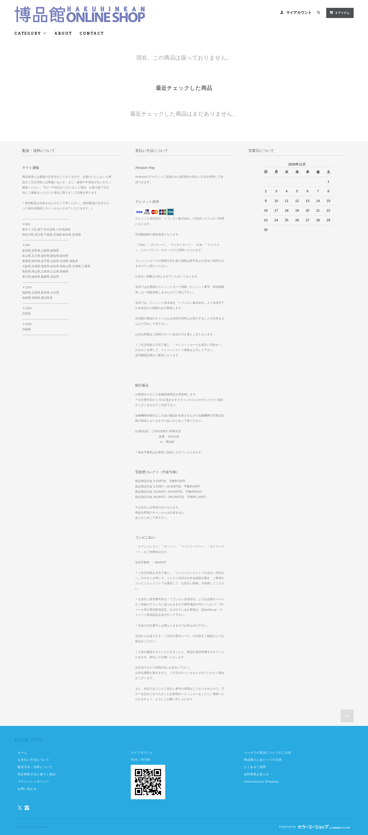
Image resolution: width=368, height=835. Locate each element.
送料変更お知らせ (256, 774)
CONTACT (92, 33)
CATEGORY (30, 33)
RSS (134, 759)
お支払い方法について (33, 759)
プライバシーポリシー (33, 781)
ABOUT (63, 33)
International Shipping (261, 781)
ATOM (145, 759)
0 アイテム (339, 12)
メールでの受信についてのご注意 (268, 752)
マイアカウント (299, 12)
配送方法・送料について (35, 766)
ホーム (22, 752)
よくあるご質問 (255, 766)
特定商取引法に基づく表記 (37, 774)
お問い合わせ (27, 788)
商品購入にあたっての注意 (263, 759)
